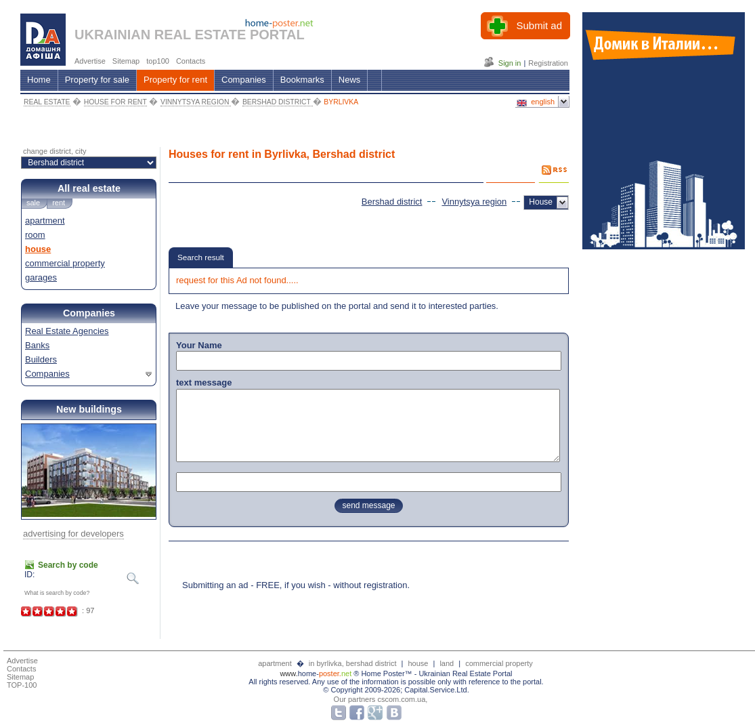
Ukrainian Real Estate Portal (465, 673)
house (38, 249)
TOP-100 (22, 685)
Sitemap (20, 677)
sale (33, 203)
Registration (548, 63)
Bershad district (392, 201)
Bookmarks (302, 80)
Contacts (21, 669)
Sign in (509, 63)
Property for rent (175, 80)
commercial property (65, 263)
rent (58, 203)
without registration (370, 585)
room (35, 235)
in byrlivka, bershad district (354, 663)
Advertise (22, 661)
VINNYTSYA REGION (195, 102)
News (350, 80)
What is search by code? (56, 592)
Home (39, 80)
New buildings (89, 409)
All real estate (89, 188)
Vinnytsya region (473, 201)
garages (41, 277)
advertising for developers (73, 533)
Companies (243, 80)
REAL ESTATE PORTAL (229, 34)
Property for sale (97, 80)
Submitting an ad (215, 585)
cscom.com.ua (401, 699)
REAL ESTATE (47, 102)
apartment (45, 220)
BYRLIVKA (341, 102)
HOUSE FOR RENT (115, 102)
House (541, 202)
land (446, 663)
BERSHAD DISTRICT (277, 102)
